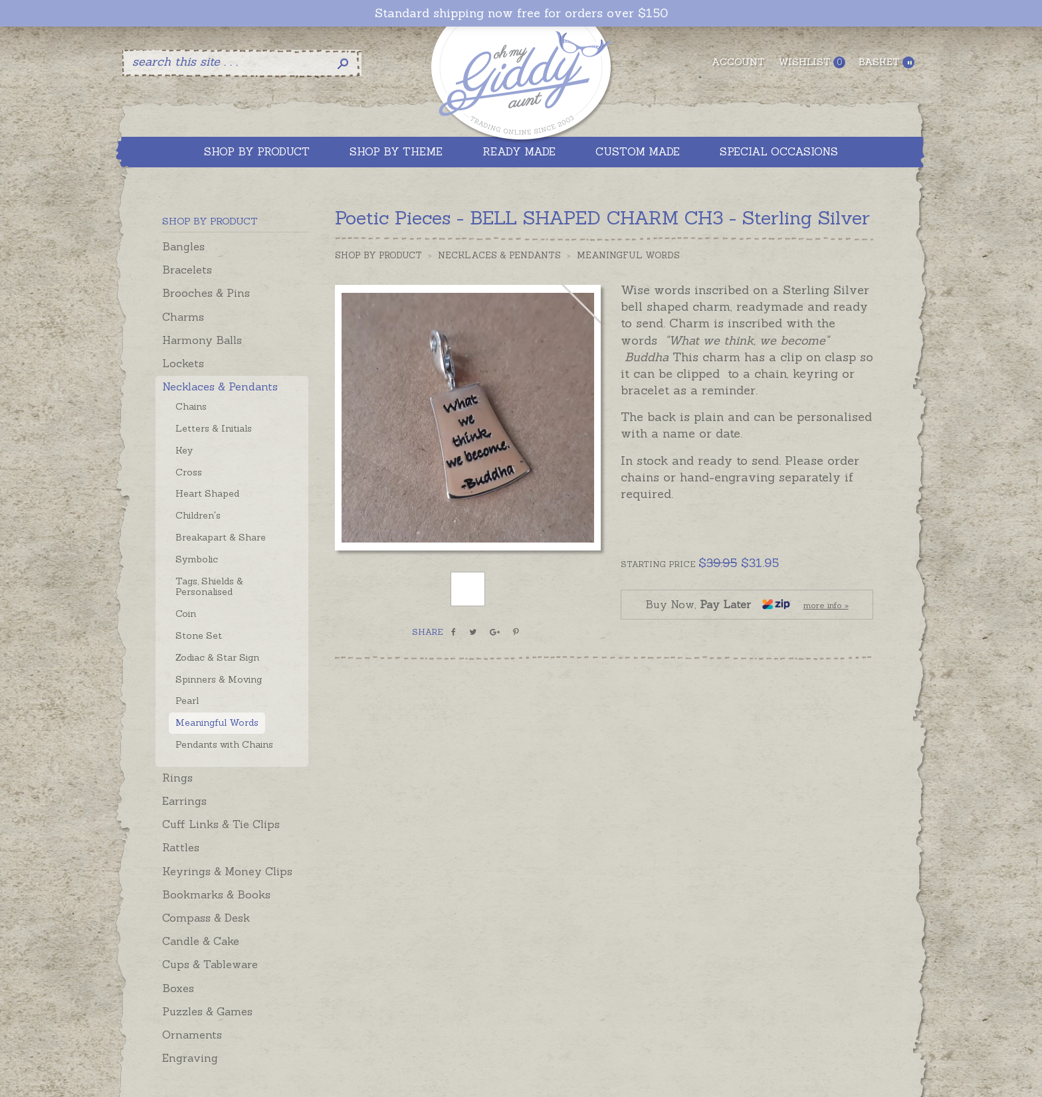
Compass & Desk (206, 917)
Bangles (183, 246)
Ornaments (192, 1034)
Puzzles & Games (207, 1011)
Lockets (183, 363)
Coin (185, 614)
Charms (183, 316)
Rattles (180, 847)
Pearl (187, 701)
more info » (826, 605)
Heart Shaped (207, 493)
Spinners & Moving (218, 679)
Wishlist (811, 62)
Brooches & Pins (206, 292)
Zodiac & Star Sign (217, 657)
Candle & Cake (200, 941)
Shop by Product (378, 255)
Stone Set (198, 635)
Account (738, 62)
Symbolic (196, 559)
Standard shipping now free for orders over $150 (521, 13)
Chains (191, 406)
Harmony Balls (202, 340)
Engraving (190, 1057)
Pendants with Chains (224, 744)
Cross (188, 472)
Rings (177, 777)
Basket (886, 62)
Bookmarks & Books (216, 894)
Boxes (178, 988)
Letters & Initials (213, 428)
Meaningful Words (217, 722)
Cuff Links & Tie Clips (221, 824)
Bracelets (187, 269)
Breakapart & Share (220, 537)
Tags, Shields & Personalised (209, 586)
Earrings (184, 800)
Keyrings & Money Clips (227, 871)
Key (184, 450)
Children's (198, 515)
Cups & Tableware (210, 964)
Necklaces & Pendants (220, 386)
